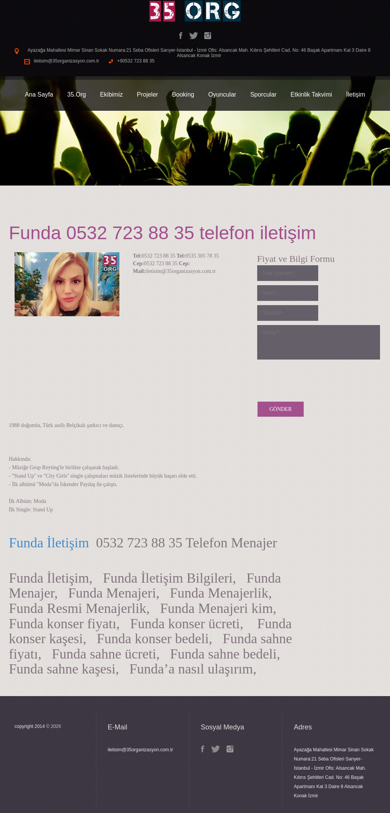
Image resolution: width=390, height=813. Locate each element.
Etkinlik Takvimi (311, 94)
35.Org (76, 94)
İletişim (355, 94)
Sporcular (263, 94)
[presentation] (315, 379)
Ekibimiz (111, 94)
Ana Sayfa (39, 94)
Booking (183, 94)
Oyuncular (222, 94)
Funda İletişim (49, 542)
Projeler (147, 94)
